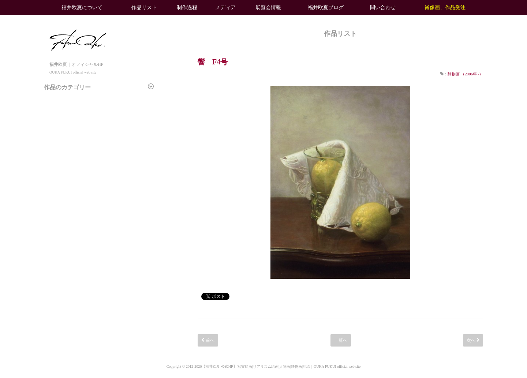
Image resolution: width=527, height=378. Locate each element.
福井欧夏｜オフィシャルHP (77, 64)
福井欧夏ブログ (326, 7)
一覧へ (340, 340)
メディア (225, 7)
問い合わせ (383, 7)
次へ (473, 340)
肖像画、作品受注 (445, 7)
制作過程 (187, 7)
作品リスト (144, 7)
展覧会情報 (268, 7)
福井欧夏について (81, 7)
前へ (207, 340)
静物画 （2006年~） (465, 74)
